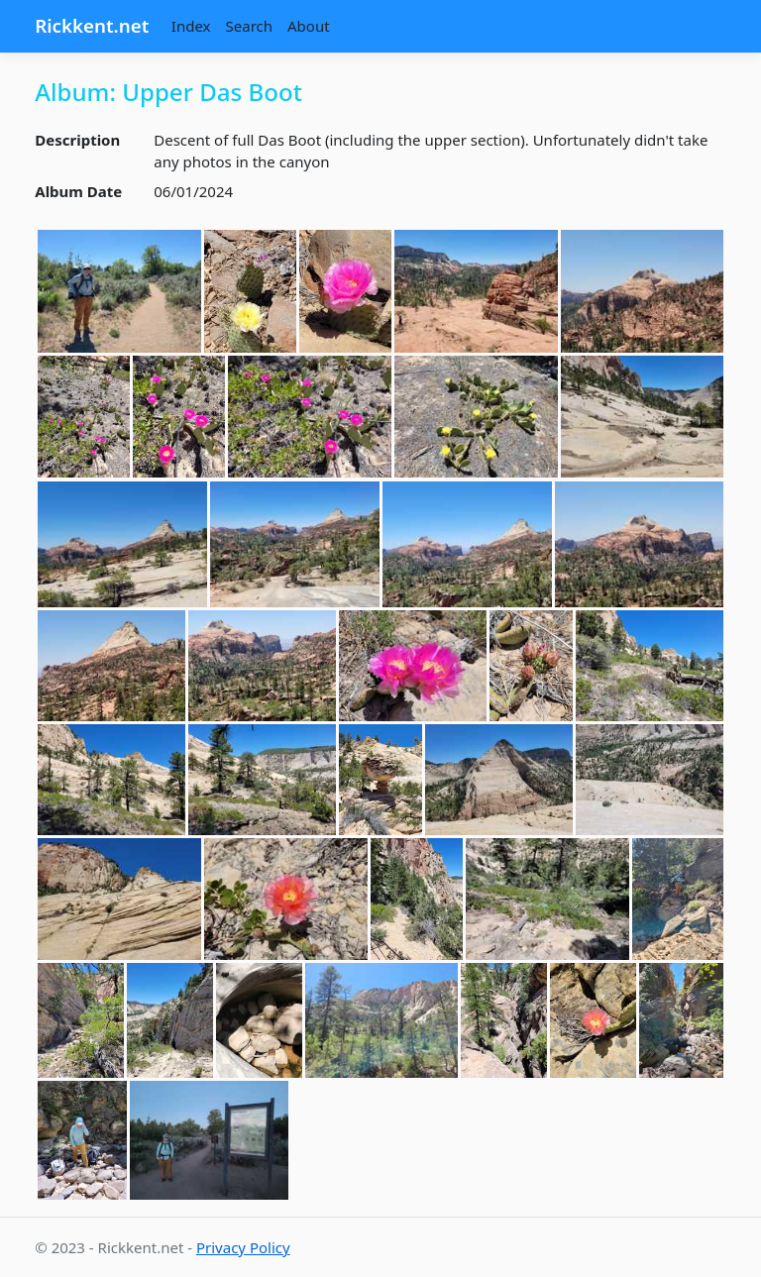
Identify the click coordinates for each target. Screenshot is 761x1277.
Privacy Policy (243, 1247)
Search (249, 26)
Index (191, 26)
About (308, 26)
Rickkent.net (92, 25)
